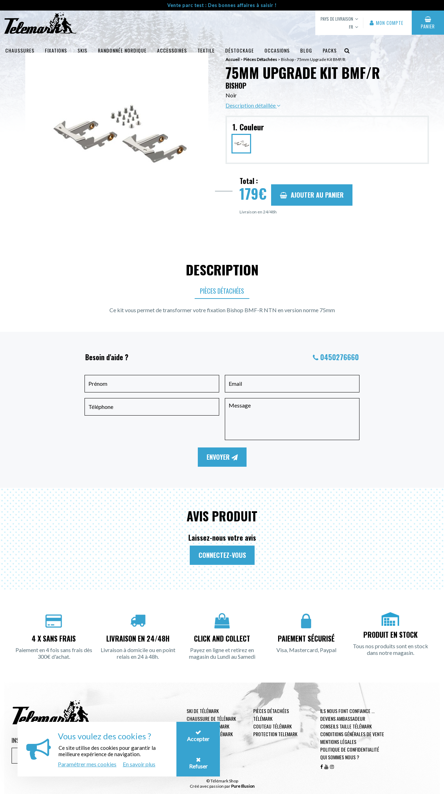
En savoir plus (139, 764)
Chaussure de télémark (211, 718)
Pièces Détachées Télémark (271, 714)
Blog (306, 50)
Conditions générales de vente (352, 734)
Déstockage (239, 50)
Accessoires (172, 50)
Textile (206, 50)
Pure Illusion (243, 786)
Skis (82, 50)
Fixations (56, 50)
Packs (330, 50)
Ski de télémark (203, 710)
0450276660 (339, 357)
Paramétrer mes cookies (87, 764)
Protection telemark (275, 734)
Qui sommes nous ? (339, 757)
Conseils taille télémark (346, 726)
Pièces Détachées (222, 290)
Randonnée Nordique (122, 50)
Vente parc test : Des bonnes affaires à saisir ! (222, 5)
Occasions (277, 50)
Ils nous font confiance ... (347, 710)
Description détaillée (253, 105)
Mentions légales (338, 741)
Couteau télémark (272, 726)
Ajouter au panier (312, 194)
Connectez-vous (222, 555)
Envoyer (222, 456)
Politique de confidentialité (349, 749)
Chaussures (19, 50)
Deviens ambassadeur (342, 718)
